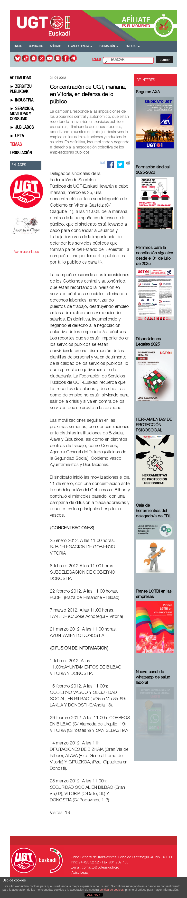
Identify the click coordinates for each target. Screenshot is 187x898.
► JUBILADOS (22, 128)
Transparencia (80, 46)
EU (99, 60)
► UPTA (17, 136)
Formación (109, 46)
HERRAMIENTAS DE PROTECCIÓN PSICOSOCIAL (154, 425)
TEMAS (16, 145)
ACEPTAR (93, 894)
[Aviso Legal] (80, 873)
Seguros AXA (148, 92)
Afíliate (55, 46)
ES (94, 60)
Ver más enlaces (26, 252)
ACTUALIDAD (20, 78)
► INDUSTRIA (21, 100)
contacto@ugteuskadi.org (100, 868)
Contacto (36, 46)
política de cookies (112, 889)
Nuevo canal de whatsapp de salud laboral (153, 677)
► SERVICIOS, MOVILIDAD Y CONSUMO (22, 114)
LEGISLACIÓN (21, 153)
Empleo (132, 46)
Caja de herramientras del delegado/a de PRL (153, 511)
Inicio (18, 46)
